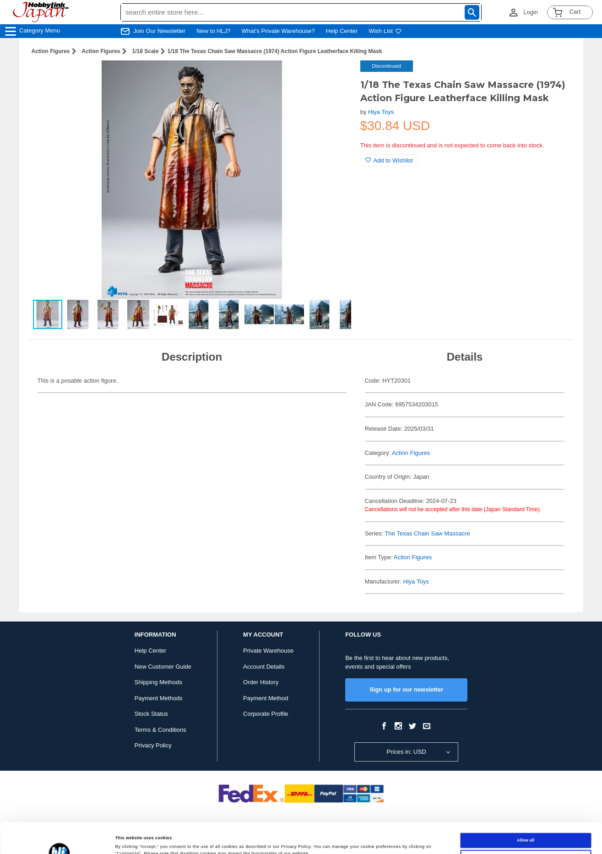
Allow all (525, 809)
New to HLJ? (213, 30)
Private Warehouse (268, 650)
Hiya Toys (381, 111)
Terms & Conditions (160, 729)
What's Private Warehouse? (278, 30)
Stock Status (151, 713)
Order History (260, 682)
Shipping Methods (158, 682)
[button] (334, 77)
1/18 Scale (145, 51)
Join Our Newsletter (159, 30)
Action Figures (51, 51)
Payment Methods (159, 698)
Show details (128, 839)
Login (530, 12)
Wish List (385, 30)
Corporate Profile (265, 713)
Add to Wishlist (389, 160)
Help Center (342, 30)
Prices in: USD (406, 751)
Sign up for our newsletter (406, 689)
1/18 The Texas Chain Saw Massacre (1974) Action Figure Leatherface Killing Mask (275, 51)
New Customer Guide (163, 666)
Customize (525, 826)
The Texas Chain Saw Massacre (427, 533)
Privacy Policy (153, 745)
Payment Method (265, 698)
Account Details (263, 666)
